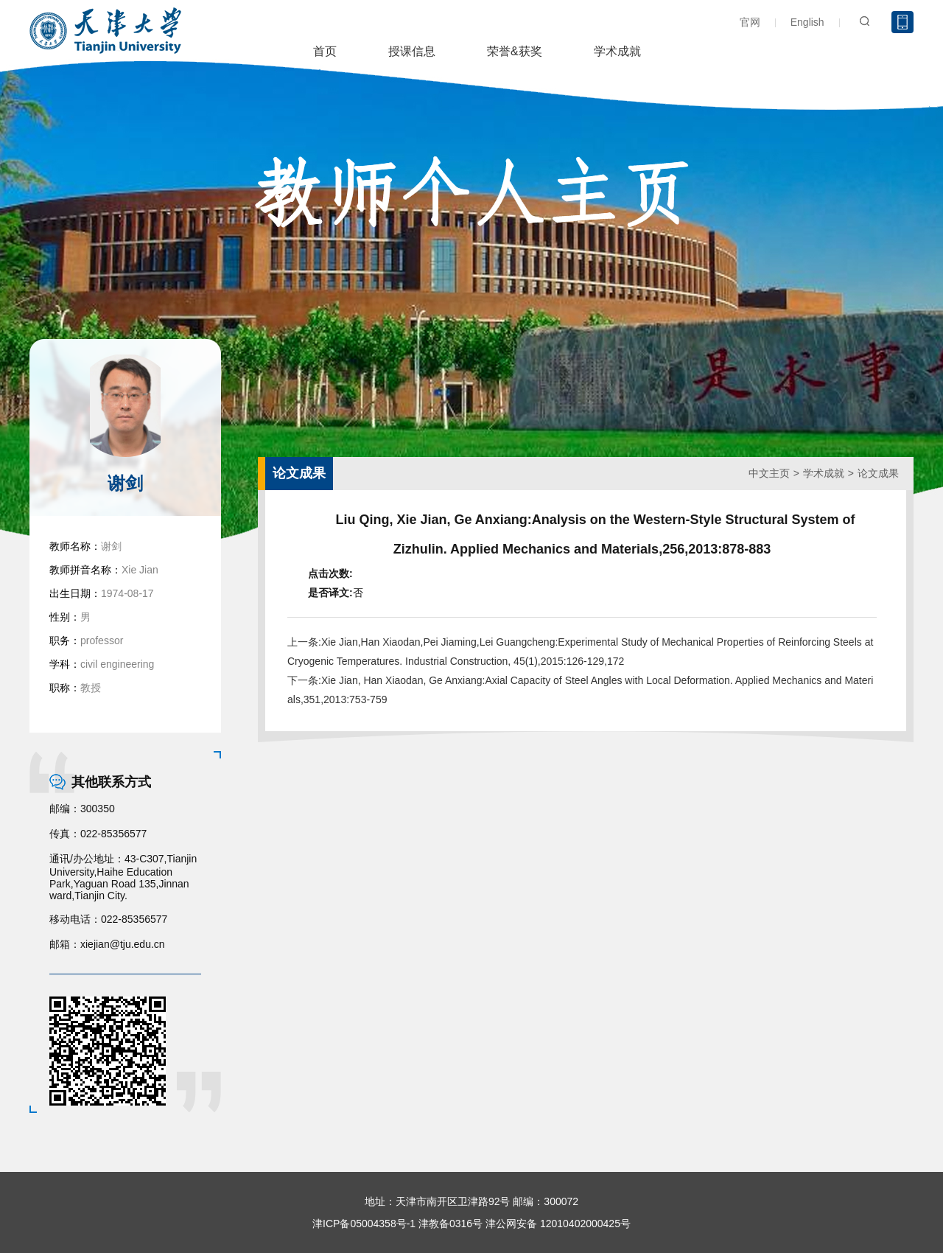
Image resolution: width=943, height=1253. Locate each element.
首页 (325, 51)
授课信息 (411, 51)
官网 (750, 22)
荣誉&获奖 (514, 51)
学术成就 (617, 51)
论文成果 (878, 473)
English (807, 22)
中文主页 (769, 473)
